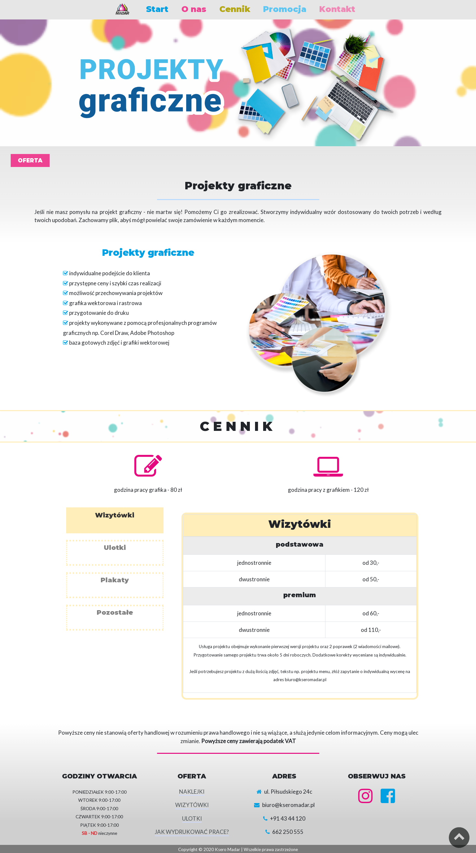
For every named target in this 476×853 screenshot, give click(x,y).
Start (157, 9)
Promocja (284, 9)
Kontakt (337, 9)
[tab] (115, 520)
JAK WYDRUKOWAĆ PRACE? (192, 831)
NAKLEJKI (191, 791)
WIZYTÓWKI (192, 804)
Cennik (234, 9)
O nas (193, 9)
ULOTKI (192, 818)
